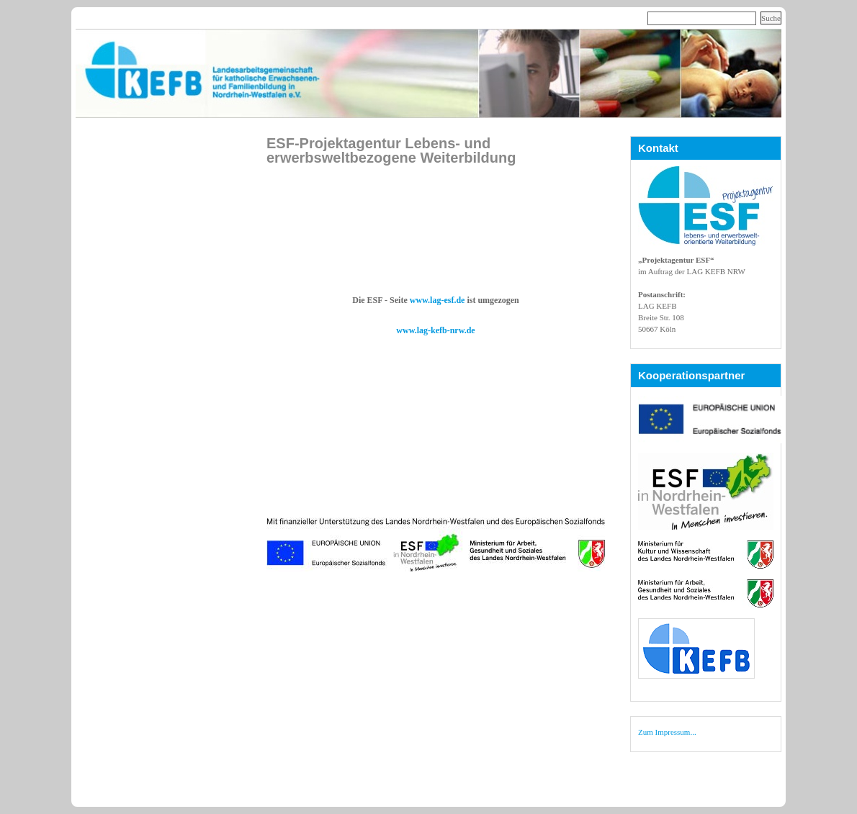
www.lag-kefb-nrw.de (435, 330)
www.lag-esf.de (437, 300)
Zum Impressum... (667, 732)
